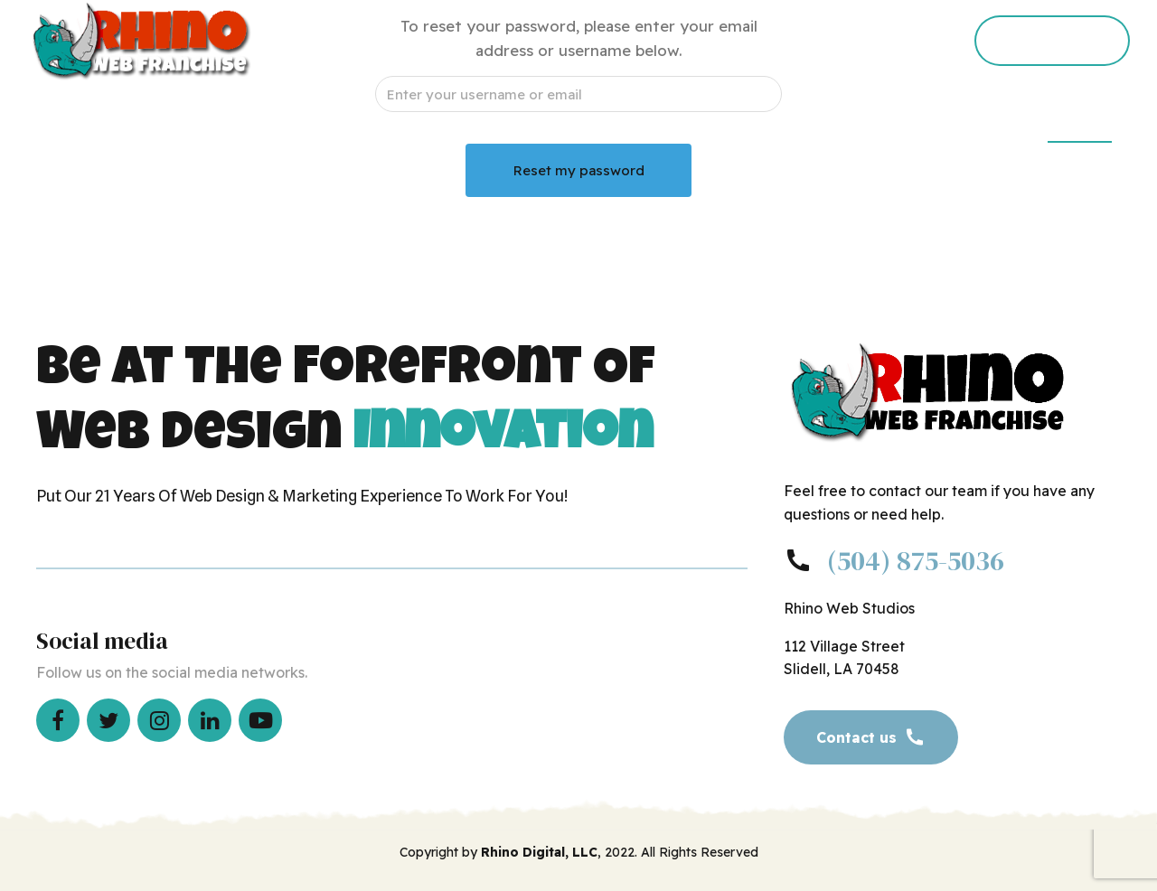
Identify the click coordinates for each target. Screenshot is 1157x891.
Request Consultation (512, 122)
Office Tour (670, 122)
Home (372, 122)
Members (1080, 122)
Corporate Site (951, 122)
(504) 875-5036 (915, 560)
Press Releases (805, 122)
